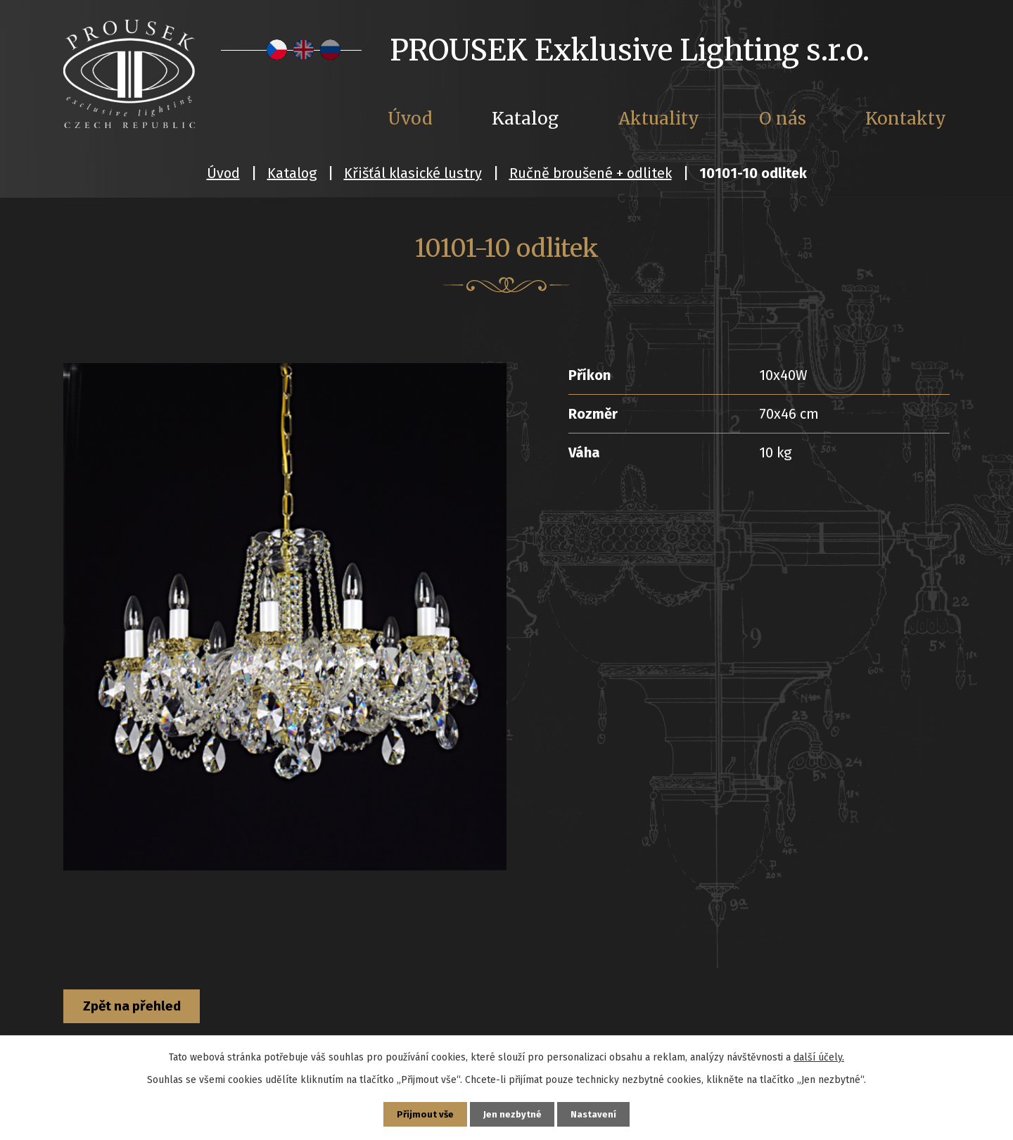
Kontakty (905, 118)
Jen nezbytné (512, 1113)
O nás (782, 118)
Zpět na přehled (142, 1007)
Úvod (223, 173)
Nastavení (596, 1113)
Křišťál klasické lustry (413, 173)
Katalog (292, 173)
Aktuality (658, 118)
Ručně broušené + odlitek (590, 173)
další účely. (819, 1054)
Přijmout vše (422, 1113)
